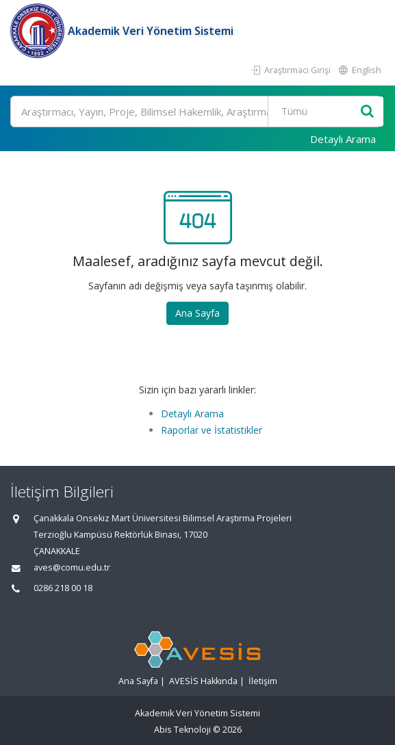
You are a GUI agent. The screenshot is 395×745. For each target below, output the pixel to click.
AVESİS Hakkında (203, 681)
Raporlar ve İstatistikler (211, 429)
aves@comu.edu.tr (72, 567)
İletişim (263, 681)
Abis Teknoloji (182, 729)
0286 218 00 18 (63, 588)
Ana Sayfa (197, 312)
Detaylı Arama (343, 139)
